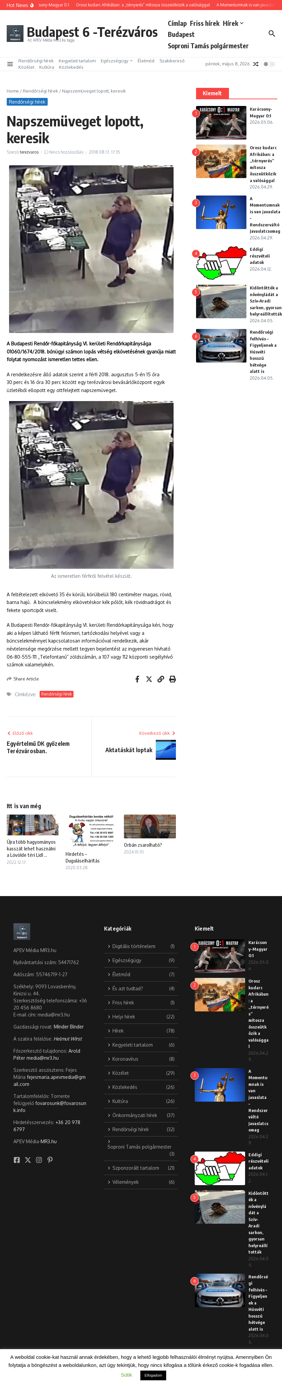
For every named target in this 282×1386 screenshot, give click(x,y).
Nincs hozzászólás (66, 152)
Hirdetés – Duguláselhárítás (82, 857)
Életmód (146, 60)
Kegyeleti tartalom (77, 60)
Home (13, 91)
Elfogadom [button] (153, 1375)
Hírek (235, 23)
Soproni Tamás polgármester (210, 46)
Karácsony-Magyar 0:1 (258, 949)
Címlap (179, 23)
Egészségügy (117, 60)
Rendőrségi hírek (36, 60)
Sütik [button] (126, 1375)
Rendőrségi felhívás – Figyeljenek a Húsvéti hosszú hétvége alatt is (263, 351)
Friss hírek (206, 23)
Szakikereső (172, 60)
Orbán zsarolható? (143, 845)
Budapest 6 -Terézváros (93, 31)
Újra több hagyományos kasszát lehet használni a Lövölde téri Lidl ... (31, 848)
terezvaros (29, 152)
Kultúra (46, 67)
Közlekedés (71, 67)
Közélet (26, 67)
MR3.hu (49, 1141)
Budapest (183, 34)
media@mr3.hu (43, 1058)
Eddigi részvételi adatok (260, 255)
